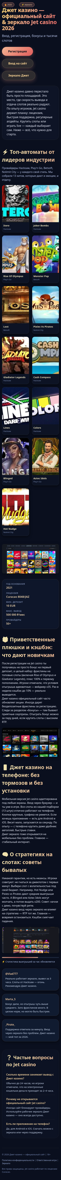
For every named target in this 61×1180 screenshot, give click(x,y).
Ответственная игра (46, 1160)
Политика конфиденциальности (18, 1160)
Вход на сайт (17, 63)
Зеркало (6, 1163)
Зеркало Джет (18, 75)
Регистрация (17, 51)
